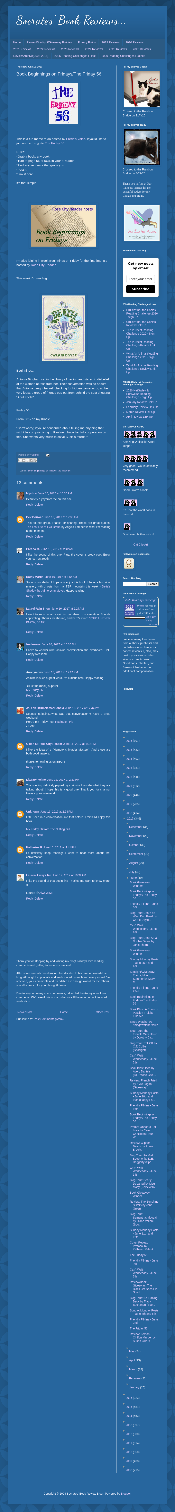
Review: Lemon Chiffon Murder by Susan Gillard (143, 1337)
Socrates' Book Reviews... (71, 20)
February (135, 1378)
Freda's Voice (75, 139)
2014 (129, 1415)
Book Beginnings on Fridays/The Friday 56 (143, 895)
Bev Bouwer (34, 517)
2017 (130, 818)
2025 (129, 749)
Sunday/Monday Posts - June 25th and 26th (144, 963)
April (132, 1360)
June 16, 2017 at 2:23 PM (63, 779)
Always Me (46, 892)
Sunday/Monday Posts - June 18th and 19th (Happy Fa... (144, 1096)
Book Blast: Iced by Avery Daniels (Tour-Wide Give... (143, 1071)
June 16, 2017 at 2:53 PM (56, 811)
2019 (129, 804)
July (132, 872)
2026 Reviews (142, 49)
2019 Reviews (111, 42)
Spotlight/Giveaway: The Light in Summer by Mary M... (142, 977)
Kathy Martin (35, 576)
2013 (129, 1425)
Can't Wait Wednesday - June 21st (143, 1059)
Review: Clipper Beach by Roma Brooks (141, 1146)
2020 (129, 795)
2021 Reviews (22, 49)
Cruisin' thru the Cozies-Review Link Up (141, 323)
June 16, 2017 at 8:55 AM (61, 576)
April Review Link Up (139, 416)
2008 (129, 1470)
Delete (39, 504)
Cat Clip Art (140, 544)
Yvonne (140, 605)
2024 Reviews (94, 49)
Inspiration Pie (64, 721)
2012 (129, 1434)
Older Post (102, 1012)
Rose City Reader (43, 265)
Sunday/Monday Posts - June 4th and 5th (144, 1312)
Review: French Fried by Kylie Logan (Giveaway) (143, 1084)
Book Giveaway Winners (140, 884)
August (134, 863)
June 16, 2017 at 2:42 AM (57, 549)
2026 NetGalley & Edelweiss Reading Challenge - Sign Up (139, 394)
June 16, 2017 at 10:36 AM (59, 644)
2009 (129, 1461)
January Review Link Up (141, 402)
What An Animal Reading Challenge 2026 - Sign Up (142, 357)
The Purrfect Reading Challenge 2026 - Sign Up (140, 333)
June (133, 877)
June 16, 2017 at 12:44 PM (82, 708)
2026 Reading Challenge (140, 600)
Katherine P (34, 847)
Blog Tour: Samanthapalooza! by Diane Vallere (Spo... (143, 1219)
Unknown (32, 811)
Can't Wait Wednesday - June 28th (143, 929)
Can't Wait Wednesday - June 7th (143, 1273)
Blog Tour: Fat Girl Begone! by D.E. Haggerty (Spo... (142, 1159)
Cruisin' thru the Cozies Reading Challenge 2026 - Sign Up (142, 313)
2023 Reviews (70, 49)
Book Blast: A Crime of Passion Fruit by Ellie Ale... (144, 1013)
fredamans (33, 644)
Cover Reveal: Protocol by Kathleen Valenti (142, 1246)
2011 (129, 1443)
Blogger (125, 1493)
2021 (129, 786)
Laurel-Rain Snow (38, 608)
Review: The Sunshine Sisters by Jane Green (144, 1205)
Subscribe (140, 289)
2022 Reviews (46, 49)
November (136, 836)
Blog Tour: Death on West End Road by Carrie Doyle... (143, 916)
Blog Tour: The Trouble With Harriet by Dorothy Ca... (144, 1034)
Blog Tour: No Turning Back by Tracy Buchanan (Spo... (143, 1301)
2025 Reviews (118, 49)
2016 (129, 1397)
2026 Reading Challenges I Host (75, 56)
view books (152, 624)
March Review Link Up (140, 412)
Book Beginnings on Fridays (42, 470)
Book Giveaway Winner (140, 952)
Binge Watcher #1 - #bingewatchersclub (144, 1023)
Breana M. (33, 549)
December (136, 827)
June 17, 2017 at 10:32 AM (69, 875)
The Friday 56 (54, 143)
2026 (129, 740)
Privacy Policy (87, 42)
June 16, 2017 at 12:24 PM (61, 672)
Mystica (31, 493)
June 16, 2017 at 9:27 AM (68, 608)
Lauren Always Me (38, 875)
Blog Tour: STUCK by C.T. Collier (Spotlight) (143, 1047)
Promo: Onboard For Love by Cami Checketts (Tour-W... (143, 1132)
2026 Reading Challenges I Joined (123, 56)
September (136, 854)
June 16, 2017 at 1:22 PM (79, 743)
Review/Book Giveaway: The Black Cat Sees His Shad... (143, 1287)
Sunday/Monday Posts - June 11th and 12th (144, 1233)
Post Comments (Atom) (49, 1019)
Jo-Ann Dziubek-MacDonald (45, 708)
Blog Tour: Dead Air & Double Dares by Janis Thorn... (143, 941)
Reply (30, 504)
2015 (129, 1406)
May (132, 1351)
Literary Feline (36, 779)
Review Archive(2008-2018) (30, 56)
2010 (129, 1452)
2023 (129, 767)
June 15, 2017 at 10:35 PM (55, 493)
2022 (129, 776)
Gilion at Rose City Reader (44, 743)
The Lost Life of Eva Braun (43, 527)
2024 (129, 758)
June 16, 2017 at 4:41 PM (59, 847)
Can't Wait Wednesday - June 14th (143, 1171)
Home (17, 42)
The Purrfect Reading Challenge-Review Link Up (141, 345)
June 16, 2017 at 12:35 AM (61, 517)
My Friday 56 (34, 690)
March (133, 1369)
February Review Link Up (142, 407)
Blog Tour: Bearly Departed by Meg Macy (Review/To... (143, 1183)
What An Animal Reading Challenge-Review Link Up (142, 369)
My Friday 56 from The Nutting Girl (48, 829)
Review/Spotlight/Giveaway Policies (49, 42)
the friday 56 (64, 470)
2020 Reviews (135, 42)
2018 (129, 813)
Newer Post (24, 1012)
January (134, 1387)
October (134, 845)
